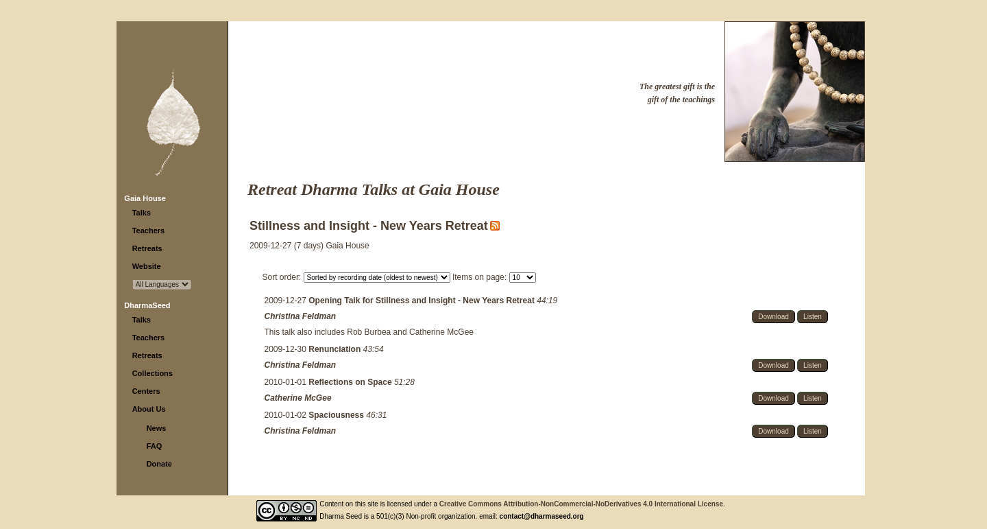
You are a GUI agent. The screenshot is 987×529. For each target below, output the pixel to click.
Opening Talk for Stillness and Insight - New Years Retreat (422, 300)
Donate (159, 464)
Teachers (148, 230)
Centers (146, 391)
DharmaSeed (147, 305)
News (157, 428)
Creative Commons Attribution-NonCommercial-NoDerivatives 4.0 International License (581, 504)
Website (146, 266)
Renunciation (335, 349)
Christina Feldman (301, 316)
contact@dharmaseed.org (542, 516)
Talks (141, 213)
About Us (149, 409)
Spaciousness (337, 415)
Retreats (147, 248)
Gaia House (145, 198)
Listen (812, 316)
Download (773, 316)
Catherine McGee (298, 398)
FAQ (154, 446)
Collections (152, 373)
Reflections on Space (351, 382)
